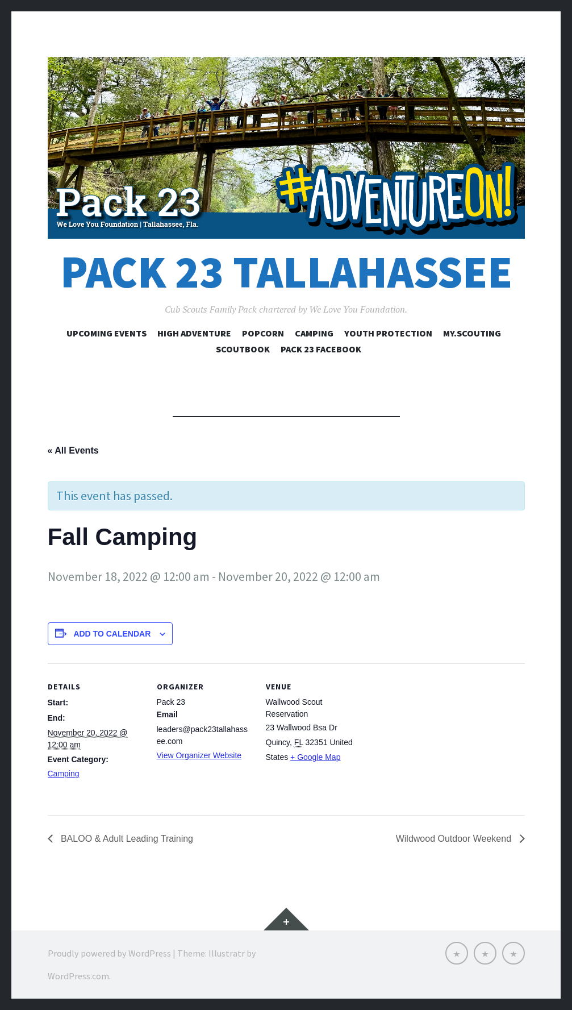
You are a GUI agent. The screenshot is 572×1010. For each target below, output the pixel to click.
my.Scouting (472, 333)
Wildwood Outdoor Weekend (455, 838)
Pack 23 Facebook (321, 349)
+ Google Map (315, 757)
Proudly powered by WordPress (109, 953)
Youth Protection (388, 333)
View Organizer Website (199, 755)
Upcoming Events (106, 333)
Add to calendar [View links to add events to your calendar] (112, 633)
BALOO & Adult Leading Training (126, 838)
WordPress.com (78, 976)
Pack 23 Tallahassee (286, 272)
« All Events (73, 450)
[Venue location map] (435, 741)
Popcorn (263, 333)
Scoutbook (243, 349)
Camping (314, 333)
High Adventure (194, 333)
